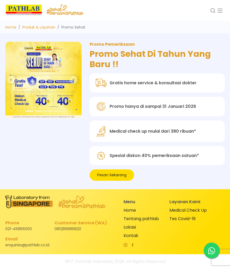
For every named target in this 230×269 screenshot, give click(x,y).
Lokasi (130, 227)
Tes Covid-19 (182, 219)
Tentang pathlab (141, 219)
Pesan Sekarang (111, 175)
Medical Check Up (188, 210)
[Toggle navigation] (220, 10)
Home (10, 27)
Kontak (131, 236)
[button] (212, 10)
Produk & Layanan (38, 27)
